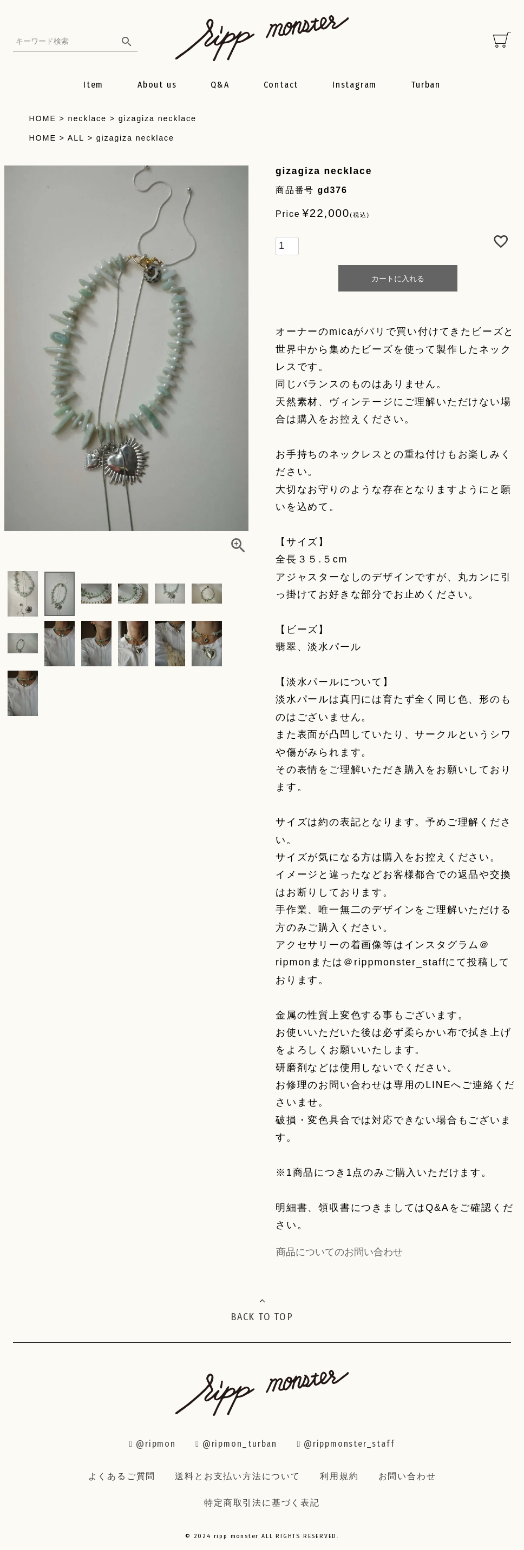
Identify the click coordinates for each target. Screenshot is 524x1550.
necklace (87, 118)
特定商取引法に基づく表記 (262, 1503)
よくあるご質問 (122, 1476)
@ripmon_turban (236, 1444)
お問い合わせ (407, 1476)
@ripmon (152, 1444)
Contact (281, 85)
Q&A (220, 85)
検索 (126, 41)
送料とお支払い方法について (237, 1476)
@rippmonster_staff (346, 1444)
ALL (76, 138)
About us (156, 85)
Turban (426, 85)
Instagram (354, 85)
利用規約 (339, 1476)
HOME (42, 118)
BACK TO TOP (262, 1317)
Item (93, 85)
